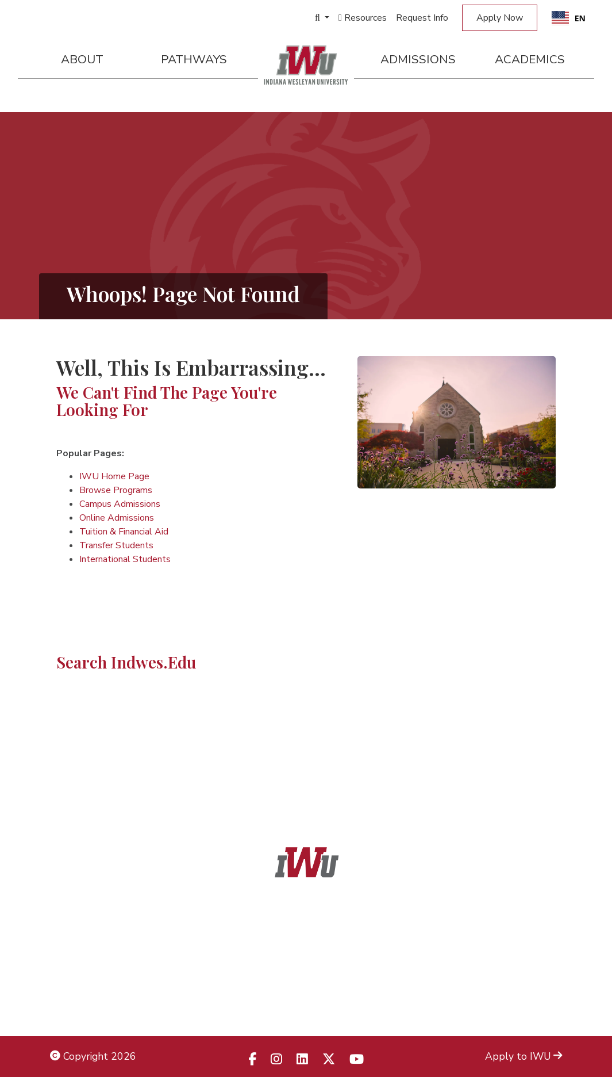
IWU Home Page (114, 476)
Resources (362, 18)
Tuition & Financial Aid (123, 531)
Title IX (67, 953)
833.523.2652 (334, 1004)
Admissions (418, 59)
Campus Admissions (119, 504)
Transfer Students (116, 545)
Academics (530, 59)
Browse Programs (115, 490)
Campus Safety (527, 1004)
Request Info (422, 18)
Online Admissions (116, 517)
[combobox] (568, 17)
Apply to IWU (523, 1056)
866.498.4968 (321, 979)
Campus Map (532, 979)
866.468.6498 (331, 953)
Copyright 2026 (93, 1056)
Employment (79, 1004)
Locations (540, 953)
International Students (125, 559)
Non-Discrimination (93, 979)
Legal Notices (81, 927)
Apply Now (499, 18)
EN (569, 18)
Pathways (194, 59)
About (82, 59)
